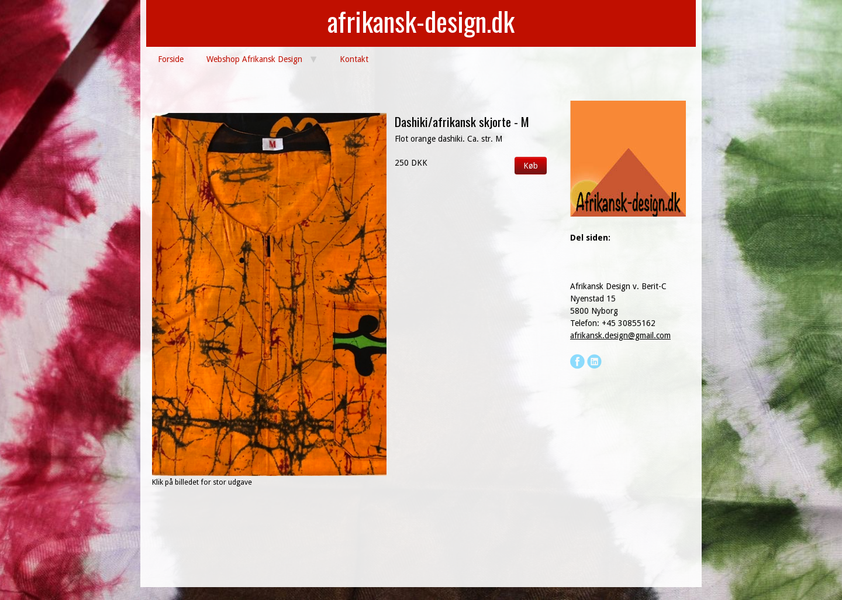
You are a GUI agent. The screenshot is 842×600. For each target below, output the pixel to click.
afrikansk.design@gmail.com (620, 335)
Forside (171, 59)
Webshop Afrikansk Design (254, 59)
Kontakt (354, 59)
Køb (530, 165)
